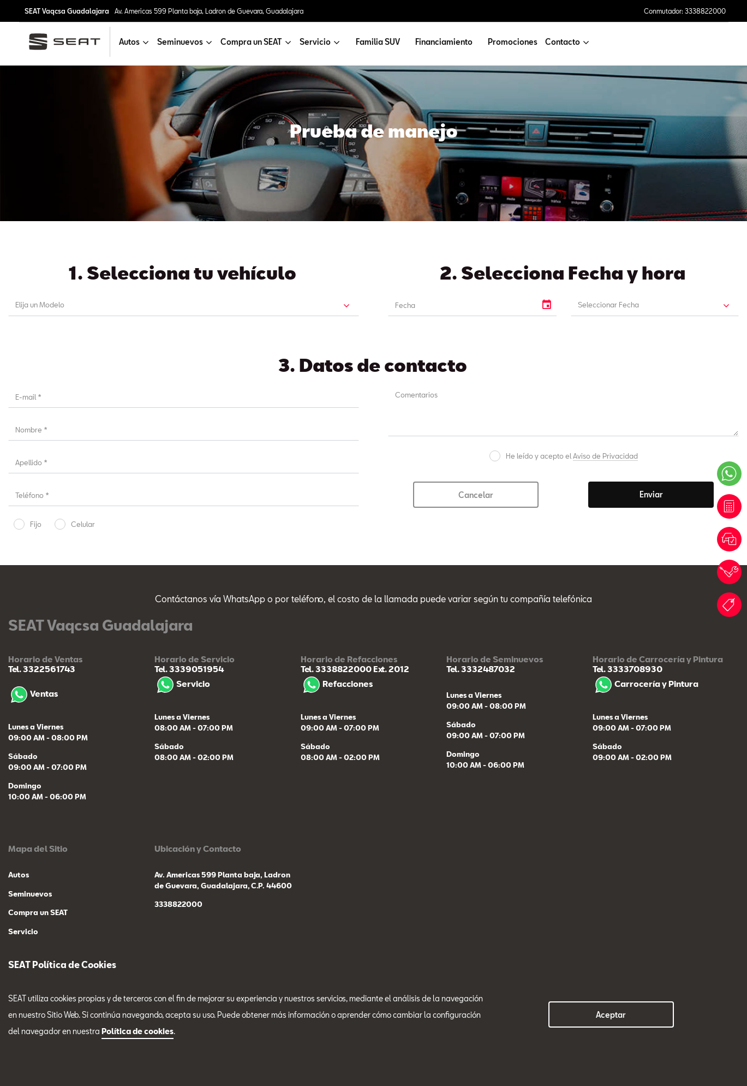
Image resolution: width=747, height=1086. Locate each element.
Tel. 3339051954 (189, 669)
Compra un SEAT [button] (251, 41)
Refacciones (337, 684)
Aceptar (611, 1014)
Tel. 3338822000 (336, 669)
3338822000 (178, 904)
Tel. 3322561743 (41, 669)
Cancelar (475, 495)
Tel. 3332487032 (480, 669)
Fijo (35, 524)
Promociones (512, 41)
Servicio (182, 684)
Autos (18, 874)
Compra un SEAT (38, 912)
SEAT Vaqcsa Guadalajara (67, 11)
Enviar (651, 494)
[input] (462, 305)
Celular (83, 524)
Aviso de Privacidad (605, 456)
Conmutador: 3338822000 (685, 11)
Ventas (33, 693)
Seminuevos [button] (180, 41)
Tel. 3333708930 (627, 669)
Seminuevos (30, 893)
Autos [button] (129, 41)
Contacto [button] (562, 41)
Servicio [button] (315, 41)
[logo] (69, 42)
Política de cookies (137, 1031)
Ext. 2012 (390, 669)
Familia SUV (378, 41)
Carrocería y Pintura (645, 684)
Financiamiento (444, 41)
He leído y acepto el (572, 456)
